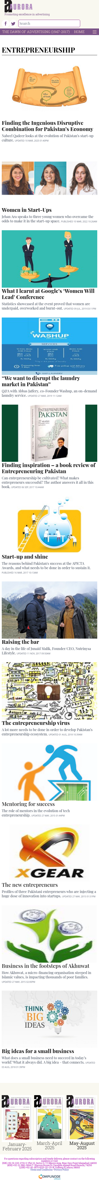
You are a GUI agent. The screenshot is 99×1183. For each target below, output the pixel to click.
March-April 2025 (49, 1145)
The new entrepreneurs (30, 884)
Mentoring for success (28, 803)
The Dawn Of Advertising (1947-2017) (36, 31)
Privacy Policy (61, 1169)
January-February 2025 (17, 1146)
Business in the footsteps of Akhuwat (45, 965)
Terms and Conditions (41, 1169)
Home (79, 31)
